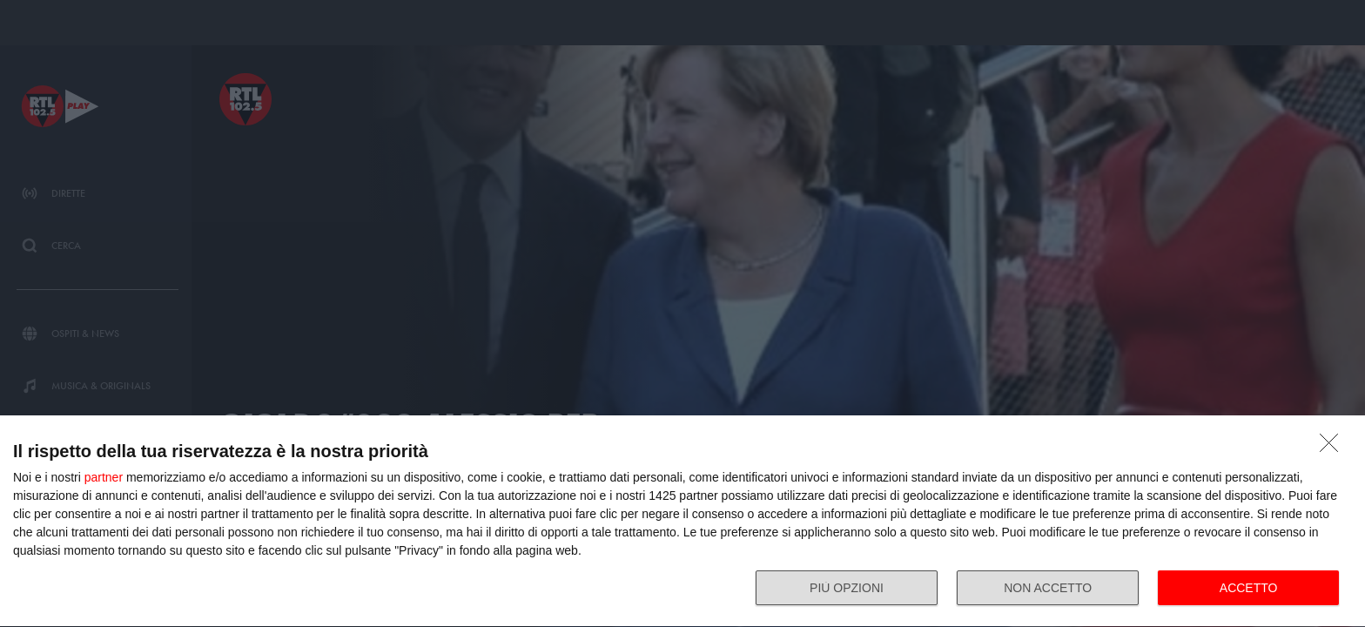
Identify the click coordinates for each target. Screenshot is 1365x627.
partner (103, 477)
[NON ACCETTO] (1334, 448)
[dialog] (682, 521)
